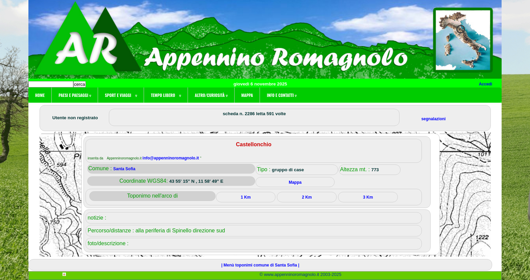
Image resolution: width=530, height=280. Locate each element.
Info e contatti (281, 95)
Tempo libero (166, 95)
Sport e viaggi (121, 95)
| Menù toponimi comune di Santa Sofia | (260, 265)
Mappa (247, 95)
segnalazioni (433, 119)
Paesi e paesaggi (74, 95)
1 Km (245, 197)
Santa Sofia (124, 169)
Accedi (485, 84)
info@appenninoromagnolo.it (171, 158)
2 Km (307, 197)
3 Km (368, 197)
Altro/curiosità (211, 95)
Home (40, 95)
